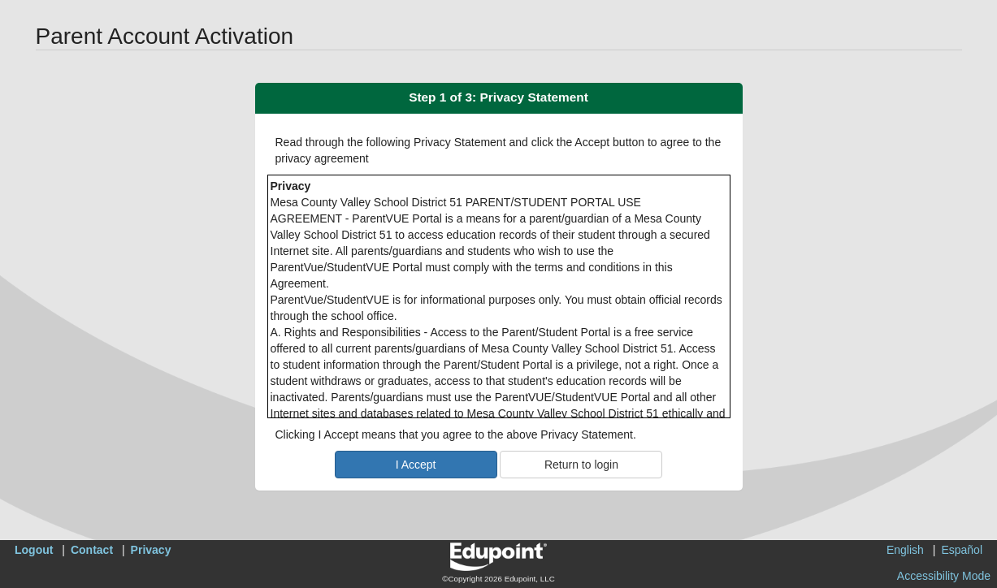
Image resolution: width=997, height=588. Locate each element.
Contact (92, 549)
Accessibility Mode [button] (943, 575)
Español (961, 549)
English (905, 549)
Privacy (151, 549)
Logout (34, 549)
